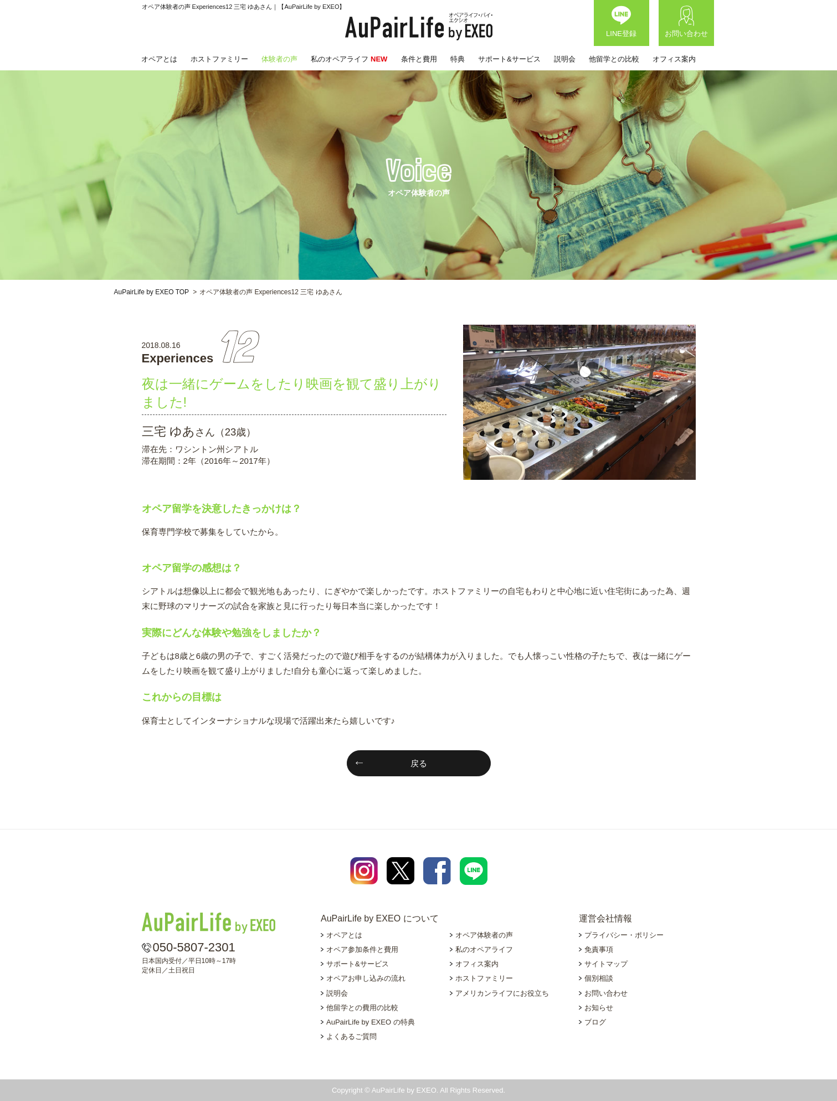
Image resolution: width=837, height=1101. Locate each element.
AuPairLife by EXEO (418, 26)
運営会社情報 (605, 918)
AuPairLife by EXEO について (380, 918)
